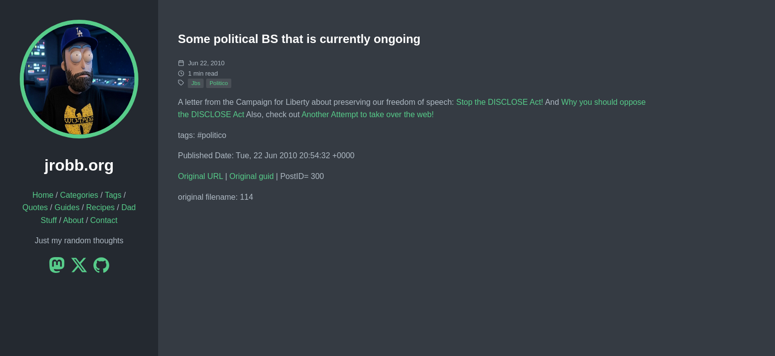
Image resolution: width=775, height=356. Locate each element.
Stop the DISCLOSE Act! (499, 102)
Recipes (100, 207)
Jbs (195, 83)
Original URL (200, 176)
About (73, 220)
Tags (113, 195)
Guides (67, 207)
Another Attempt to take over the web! (367, 114)
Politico (219, 83)
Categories (79, 195)
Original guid (251, 176)
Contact (104, 220)
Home (42, 195)
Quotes (35, 207)
